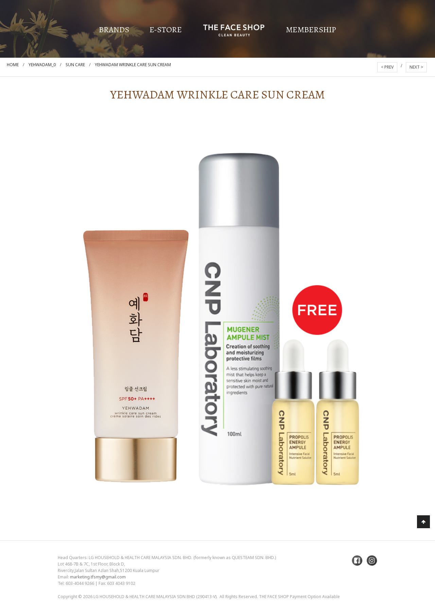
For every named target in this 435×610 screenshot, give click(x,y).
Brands (114, 29)
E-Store (166, 29)
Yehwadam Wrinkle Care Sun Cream (133, 65)
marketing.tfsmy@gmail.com (98, 577)
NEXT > (416, 67)
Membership (311, 29)
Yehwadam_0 (42, 65)
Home (13, 65)
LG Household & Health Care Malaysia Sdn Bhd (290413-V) (154, 596)
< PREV (387, 67)
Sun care (75, 65)
